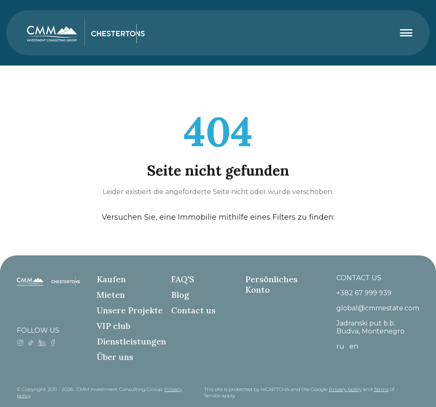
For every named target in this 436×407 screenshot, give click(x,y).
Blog (180, 294)
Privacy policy (345, 389)
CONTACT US (358, 278)
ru (340, 346)
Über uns (115, 357)
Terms (381, 389)
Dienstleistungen (131, 341)
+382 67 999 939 (363, 293)
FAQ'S (182, 279)
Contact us (193, 310)
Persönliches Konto (271, 284)
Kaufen (111, 279)
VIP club (113, 325)
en (353, 346)
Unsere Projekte (130, 310)
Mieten (111, 294)
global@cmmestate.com (377, 308)
